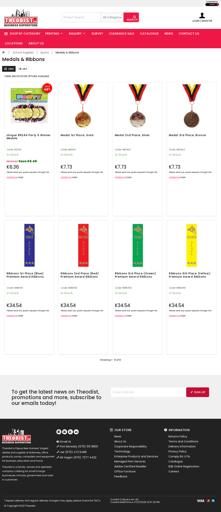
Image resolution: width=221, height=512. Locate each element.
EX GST (213, 4)
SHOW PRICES (212, 2)
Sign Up (199, 392)
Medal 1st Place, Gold (77, 135)
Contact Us (12, 177)
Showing (110, 359)
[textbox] (81, 17)
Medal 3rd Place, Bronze (187, 135)
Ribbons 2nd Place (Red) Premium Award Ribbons (80, 275)
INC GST (217, 4)
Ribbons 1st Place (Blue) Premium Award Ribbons (25, 275)
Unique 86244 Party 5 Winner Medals (29, 137)
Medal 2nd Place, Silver (132, 135)
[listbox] (111, 17)
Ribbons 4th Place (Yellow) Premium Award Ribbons (190, 275)
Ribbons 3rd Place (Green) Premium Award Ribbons (135, 275)
